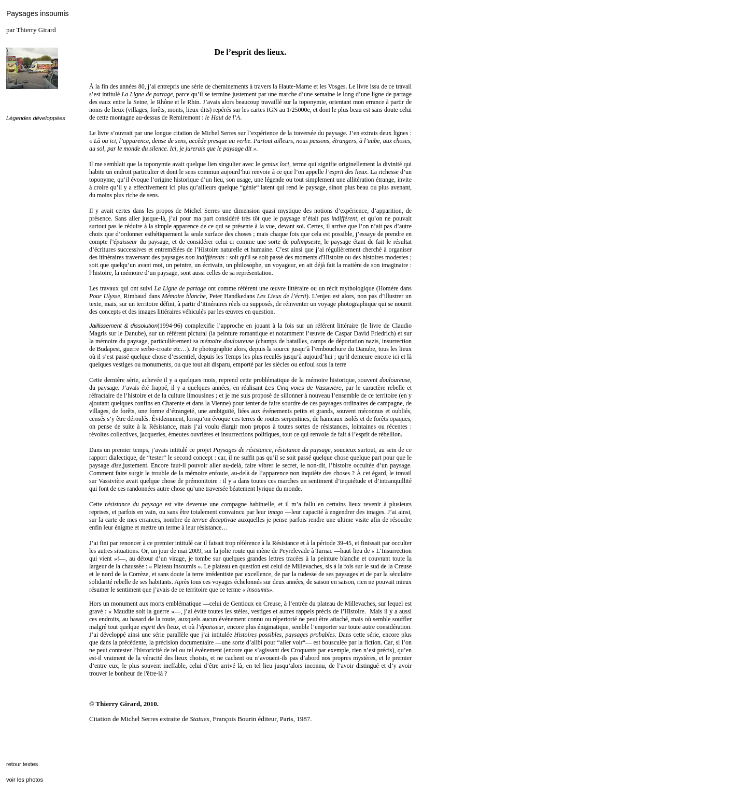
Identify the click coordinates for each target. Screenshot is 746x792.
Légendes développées (35, 118)
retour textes (22, 764)
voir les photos (24, 779)
